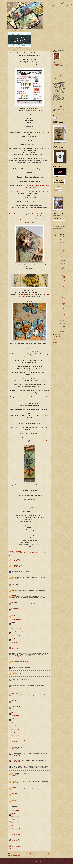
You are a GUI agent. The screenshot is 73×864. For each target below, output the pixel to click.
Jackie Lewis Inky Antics (57, 336)
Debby (12, 595)
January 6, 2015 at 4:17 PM (15, 703)
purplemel (13, 557)
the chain (44, 214)
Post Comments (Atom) (16, 855)
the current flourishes (27, 220)
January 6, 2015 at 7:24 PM (15, 741)
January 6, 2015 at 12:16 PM (16, 612)
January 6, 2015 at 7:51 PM (15, 748)
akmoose (13, 837)
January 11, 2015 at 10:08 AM (16, 840)
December (63, 244)
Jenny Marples (14, 608)
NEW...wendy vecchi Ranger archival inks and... (63, 306)
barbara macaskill (14, 744)
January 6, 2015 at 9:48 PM (15, 776)
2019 (62, 236)
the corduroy (13, 214)
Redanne (13, 602)
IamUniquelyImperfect (15, 780)
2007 (62, 331)
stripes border (32, 214)
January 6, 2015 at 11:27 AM (16, 579)
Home (29, 853)
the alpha (20, 218)
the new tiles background (26, 294)
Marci (12, 732)
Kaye (12, 738)
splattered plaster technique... (63, 280)
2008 (62, 329)
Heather (12, 700)
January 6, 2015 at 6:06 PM (15, 722)
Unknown (13, 772)
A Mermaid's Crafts (14, 688)
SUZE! (54, 339)
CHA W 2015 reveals (14, 552)
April (63, 263)
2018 (62, 237)
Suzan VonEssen (14, 725)
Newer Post (10, 853)
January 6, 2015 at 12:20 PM (16, 619)
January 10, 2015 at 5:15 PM (16, 834)
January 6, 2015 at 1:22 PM (15, 662)
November (63, 248)
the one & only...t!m (56, 340)
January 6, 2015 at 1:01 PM (15, 642)
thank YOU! (63, 317)
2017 (62, 239)
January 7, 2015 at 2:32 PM (15, 816)
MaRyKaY (13, 843)
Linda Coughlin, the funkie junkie (17, 651)
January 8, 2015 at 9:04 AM (15, 822)
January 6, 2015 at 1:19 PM (15, 656)
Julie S (12, 819)
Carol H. (12, 712)
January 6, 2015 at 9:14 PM (15, 761)
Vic (12, 678)
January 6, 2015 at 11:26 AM (16, 572)
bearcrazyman (13, 672)
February (63, 267)
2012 (62, 323)
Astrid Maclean (14, 751)
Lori (12, 645)
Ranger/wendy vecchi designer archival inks (26, 552)
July (63, 258)
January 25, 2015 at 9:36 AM (16, 846)
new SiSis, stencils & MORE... (63, 299)
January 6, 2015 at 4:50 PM (15, 709)
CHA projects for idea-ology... (63, 285)
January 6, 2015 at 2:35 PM (15, 674)
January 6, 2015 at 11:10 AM (16, 560)
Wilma (12, 583)
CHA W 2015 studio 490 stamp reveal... (63, 313)
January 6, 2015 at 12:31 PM (16, 628)
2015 (62, 242)
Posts (55, 188)
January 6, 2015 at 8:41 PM (15, 755)
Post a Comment (13, 848)
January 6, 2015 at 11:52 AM (16, 605)
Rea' (12, 622)
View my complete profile (57, 102)
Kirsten (12, 787)
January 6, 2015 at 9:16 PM (15, 768)
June (63, 260)
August (63, 256)
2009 (62, 328)
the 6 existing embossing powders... (37, 185)
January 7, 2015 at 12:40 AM (16, 803)
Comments (56, 190)
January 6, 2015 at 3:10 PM (15, 697)
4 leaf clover (22, 214)
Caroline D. (13, 693)
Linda (12, 615)
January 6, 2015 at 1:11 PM (15, 648)
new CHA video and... (63, 273)
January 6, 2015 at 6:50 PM (15, 735)
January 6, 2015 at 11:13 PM (16, 790)
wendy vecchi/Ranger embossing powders (40, 552)
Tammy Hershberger (15, 706)
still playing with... (63, 276)
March (63, 265)
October (63, 250)
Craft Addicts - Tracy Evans (16, 631)
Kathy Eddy (13, 813)
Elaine (12, 589)
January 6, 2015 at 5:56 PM (15, 715)
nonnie (12, 800)
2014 (62, 320)
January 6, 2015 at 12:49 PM (16, 635)
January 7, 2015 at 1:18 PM (15, 810)
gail (12, 718)
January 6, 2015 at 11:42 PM (16, 797)
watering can (45, 440)
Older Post (48, 853)
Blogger (41, 861)
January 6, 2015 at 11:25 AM (16, 566)
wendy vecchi (56, 64)
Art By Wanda (13, 638)
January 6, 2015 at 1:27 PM (15, 668)
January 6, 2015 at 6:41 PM (15, 729)
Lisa (12, 684)
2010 (62, 326)
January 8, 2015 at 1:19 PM (15, 828)
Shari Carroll (55, 342)
